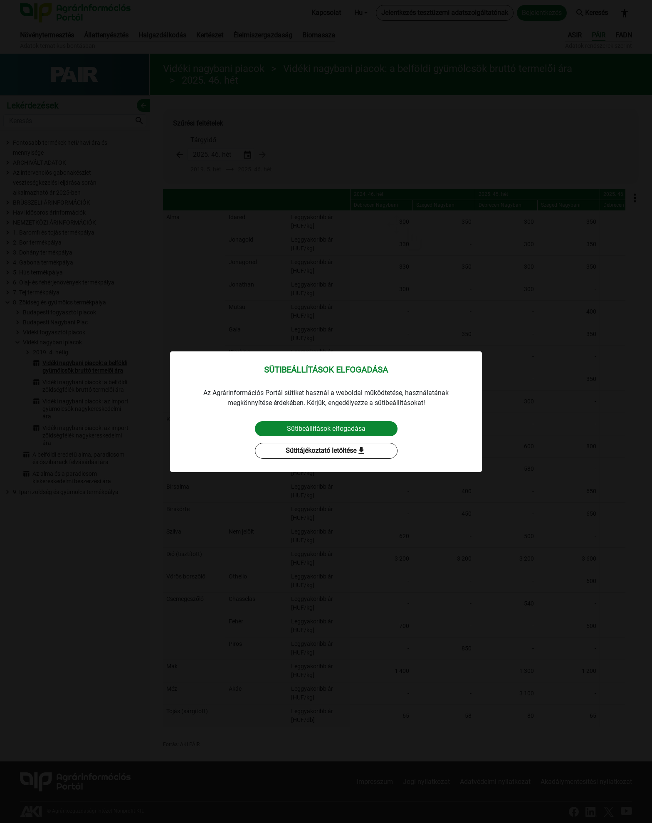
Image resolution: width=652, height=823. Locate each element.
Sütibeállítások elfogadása (326, 429)
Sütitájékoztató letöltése (326, 451)
